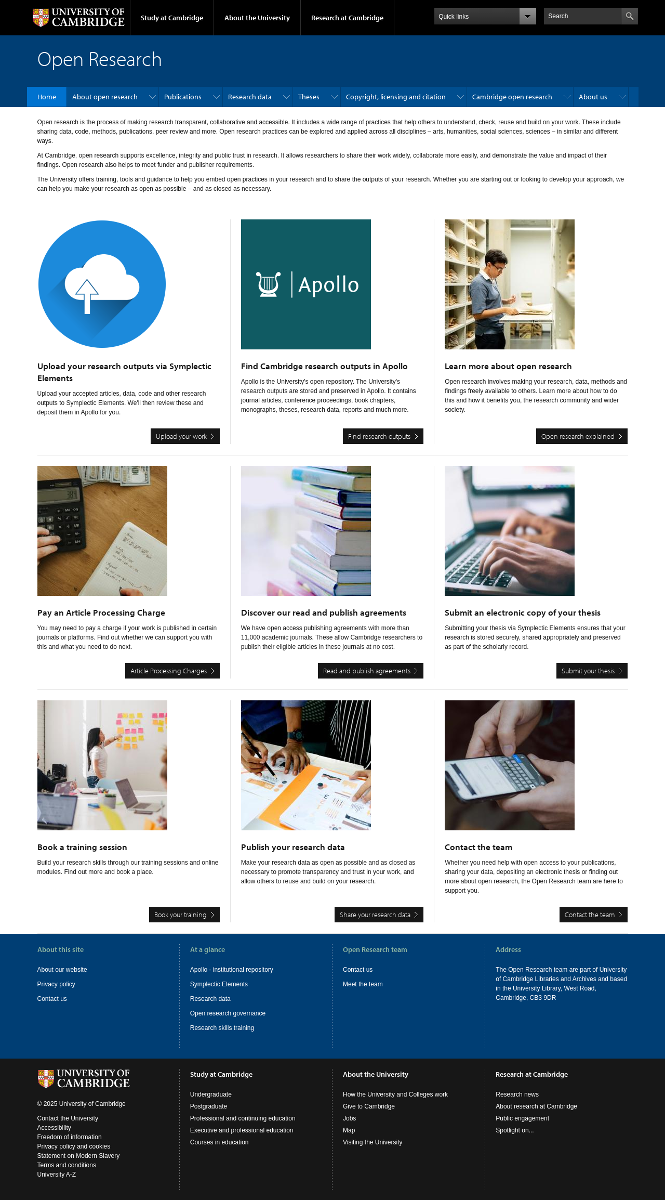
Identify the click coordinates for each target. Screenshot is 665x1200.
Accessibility (54, 1127)
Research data (250, 96)
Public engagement (522, 1118)
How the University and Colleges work (395, 1094)
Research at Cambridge (347, 17)
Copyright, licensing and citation (396, 96)
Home (46, 96)
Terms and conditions (66, 1165)
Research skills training (222, 1028)
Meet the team (363, 984)
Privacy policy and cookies (74, 1146)
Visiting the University (373, 1142)
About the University (257, 17)
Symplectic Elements (219, 984)
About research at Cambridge (536, 1106)
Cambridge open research (512, 96)
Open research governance (227, 1013)
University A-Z (56, 1174)
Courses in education (219, 1142)
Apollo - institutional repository (231, 969)
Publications (183, 96)
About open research (105, 96)
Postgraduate (208, 1106)
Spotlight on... (515, 1130)
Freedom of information (69, 1137)
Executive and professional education (242, 1130)
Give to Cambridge (369, 1106)
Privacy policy (56, 984)
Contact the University (67, 1118)
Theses (309, 96)
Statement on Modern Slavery (78, 1155)
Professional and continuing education (243, 1118)
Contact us (52, 998)
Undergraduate (211, 1094)
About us (593, 96)
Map (349, 1130)
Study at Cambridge (172, 17)
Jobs (349, 1118)
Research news (517, 1094)
